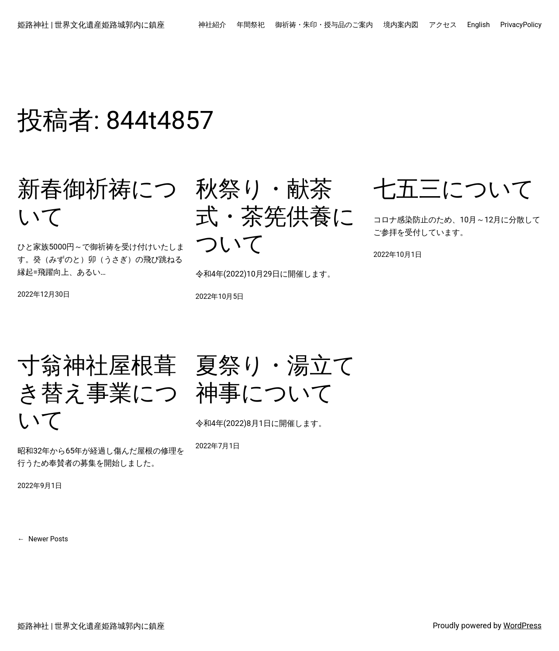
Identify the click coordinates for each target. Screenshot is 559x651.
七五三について (453, 189)
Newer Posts (42, 539)
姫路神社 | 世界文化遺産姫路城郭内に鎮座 (91, 24)
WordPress (523, 625)
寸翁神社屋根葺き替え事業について (97, 392)
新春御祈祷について (97, 202)
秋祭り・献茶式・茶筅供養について (275, 216)
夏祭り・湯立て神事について (275, 379)
